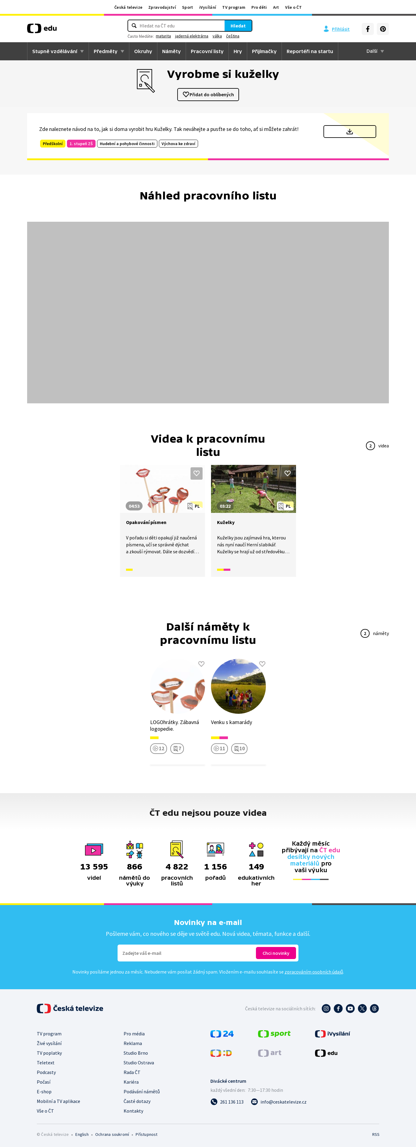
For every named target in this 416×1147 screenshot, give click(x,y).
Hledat (238, 26)
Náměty (171, 51)
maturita (163, 36)
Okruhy (143, 51)
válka (217, 36)
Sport (187, 7)
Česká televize (128, 7)
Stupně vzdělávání (54, 51)
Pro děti (259, 7)
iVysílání (207, 7)
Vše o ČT (293, 7)
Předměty (106, 51)
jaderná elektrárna (191, 36)
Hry (238, 51)
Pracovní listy (207, 51)
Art (276, 7)
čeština (232, 36)
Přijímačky (264, 51)
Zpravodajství (162, 7)
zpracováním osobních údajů (314, 972)
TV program (233, 7)
